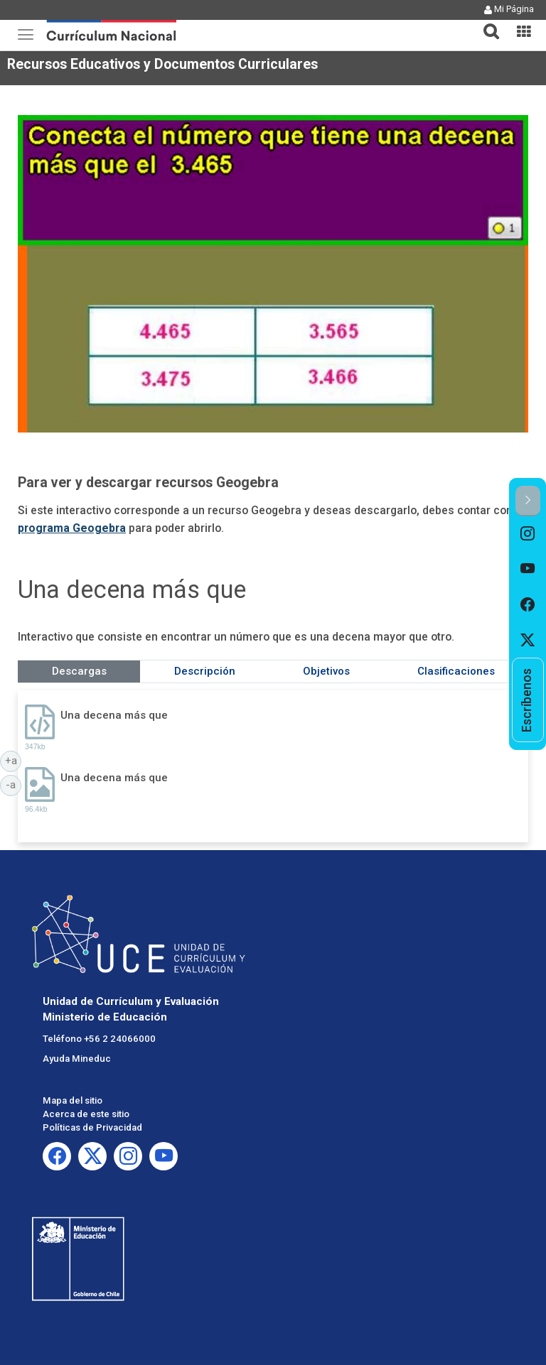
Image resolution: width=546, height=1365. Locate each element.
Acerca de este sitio (86, 1114)
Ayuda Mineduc (77, 1058)
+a (13, 760)
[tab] (485, 23)
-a (13, 784)
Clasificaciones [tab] (456, 671)
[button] (485, 23)
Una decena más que (114, 715)
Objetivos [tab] (326, 671)
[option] (528, 534)
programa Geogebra (72, 528)
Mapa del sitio (72, 1100)
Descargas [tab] (79, 671)
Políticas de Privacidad (92, 1127)
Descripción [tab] (204, 671)
